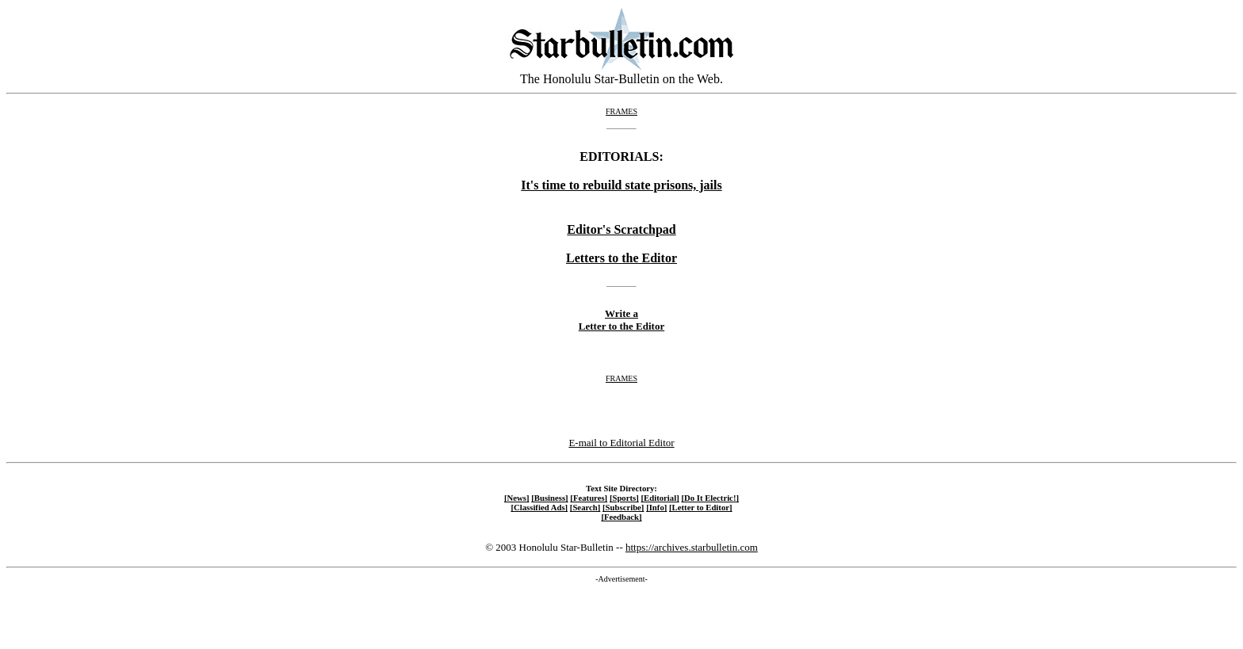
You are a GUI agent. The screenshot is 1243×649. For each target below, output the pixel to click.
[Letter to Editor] (700, 507)
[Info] (656, 507)
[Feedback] (621, 516)
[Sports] (624, 497)
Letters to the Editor (621, 258)
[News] (517, 497)
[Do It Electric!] (710, 497)
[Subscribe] (623, 507)
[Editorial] (660, 497)
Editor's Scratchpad (621, 229)
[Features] (588, 497)
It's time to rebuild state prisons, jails (621, 185)
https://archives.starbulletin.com (691, 547)
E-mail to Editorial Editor (621, 443)
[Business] (549, 497)
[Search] (585, 507)
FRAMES (621, 111)
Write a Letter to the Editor (621, 319)
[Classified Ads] (539, 507)
